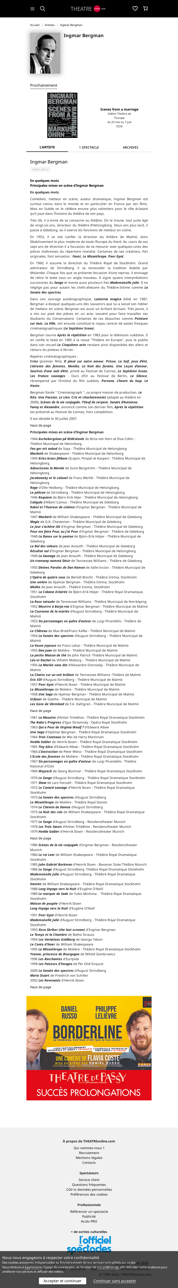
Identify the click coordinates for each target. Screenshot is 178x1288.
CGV (69, 1189)
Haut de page (40, 425)
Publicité (89, 1216)
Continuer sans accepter (114, 1280)
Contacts (89, 1162)
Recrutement (89, 1153)
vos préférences (108, 1267)
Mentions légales (89, 1157)
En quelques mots (44, 180)
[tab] (89, 147)
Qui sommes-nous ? (89, 1148)
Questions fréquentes (89, 1184)
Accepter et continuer (63, 1280)
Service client (89, 1179)
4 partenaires (34, 1267)
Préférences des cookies (89, 1194)
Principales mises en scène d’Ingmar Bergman (67, 185)
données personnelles (94, 1189)
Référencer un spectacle (89, 1211)
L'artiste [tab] (47, 147)
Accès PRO (89, 1221)
